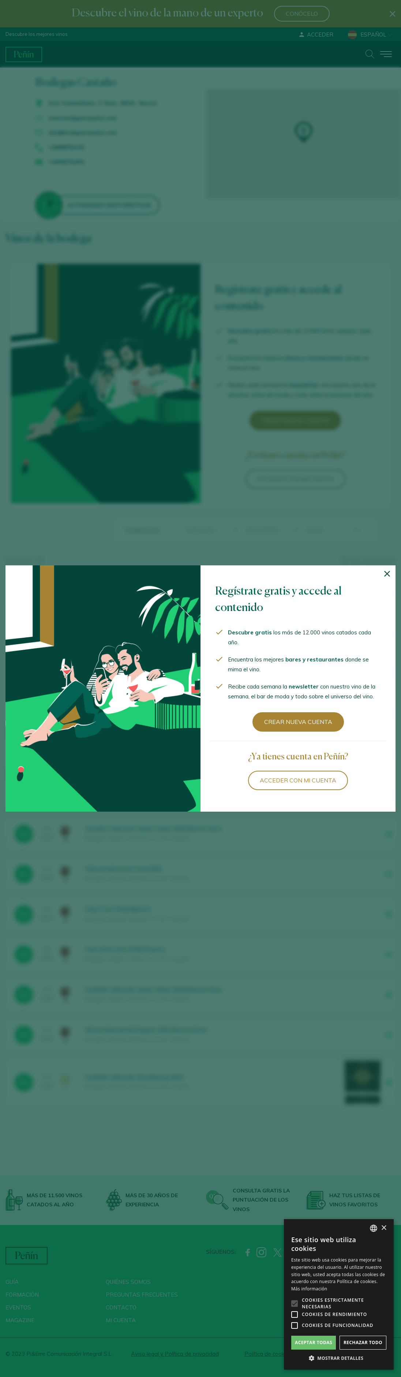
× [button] (383, 1228)
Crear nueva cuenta (298, 721)
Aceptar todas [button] (313, 1342)
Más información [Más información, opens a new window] (309, 1289)
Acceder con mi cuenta (298, 780)
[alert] (339, 1294)
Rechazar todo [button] (363, 1342)
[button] (338, 1358)
